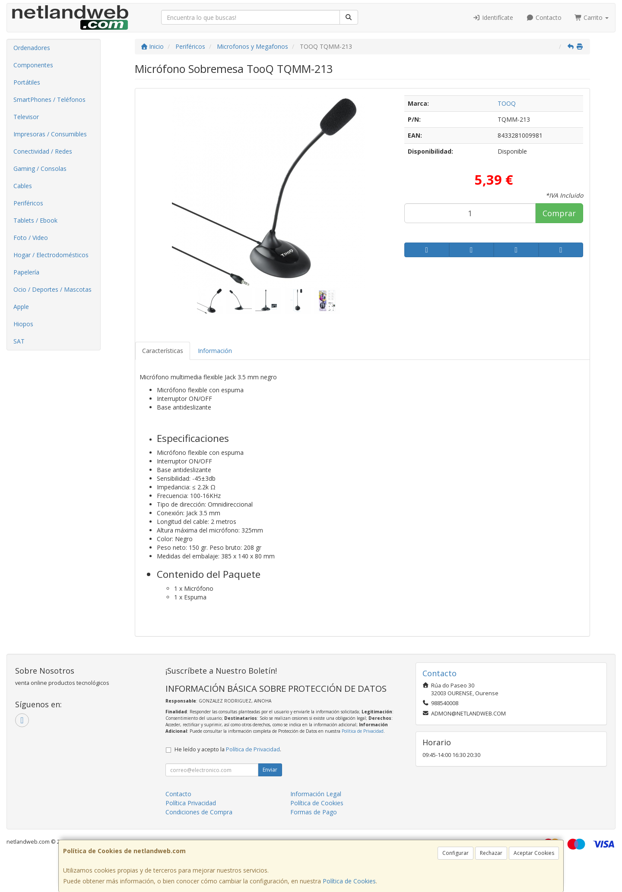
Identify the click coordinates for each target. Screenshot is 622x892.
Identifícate (493, 17)
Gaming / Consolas (40, 168)
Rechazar (491, 853)
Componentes (33, 65)
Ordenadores (31, 48)
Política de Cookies (349, 881)
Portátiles (26, 82)
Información (215, 351)
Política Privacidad (190, 803)
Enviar (270, 769)
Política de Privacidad (363, 731)
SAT (19, 341)
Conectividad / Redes (42, 151)
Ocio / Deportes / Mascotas (52, 289)
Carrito (591, 17)
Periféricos (28, 203)
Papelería (26, 272)
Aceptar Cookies (534, 853)
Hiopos (23, 324)
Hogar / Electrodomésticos (51, 255)
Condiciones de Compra (198, 812)
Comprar (559, 213)
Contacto (544, 17)
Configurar (455, 853)
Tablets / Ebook (35, 220)
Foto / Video (30, 237)
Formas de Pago (313, 812)
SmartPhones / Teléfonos (49, 99)
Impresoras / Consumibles (50, 134)
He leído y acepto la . (228, 749)
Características (162, 351)
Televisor (26, 117)
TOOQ (507, 103)
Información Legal (315, 794)
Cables (22, 186)
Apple (21, 307)
